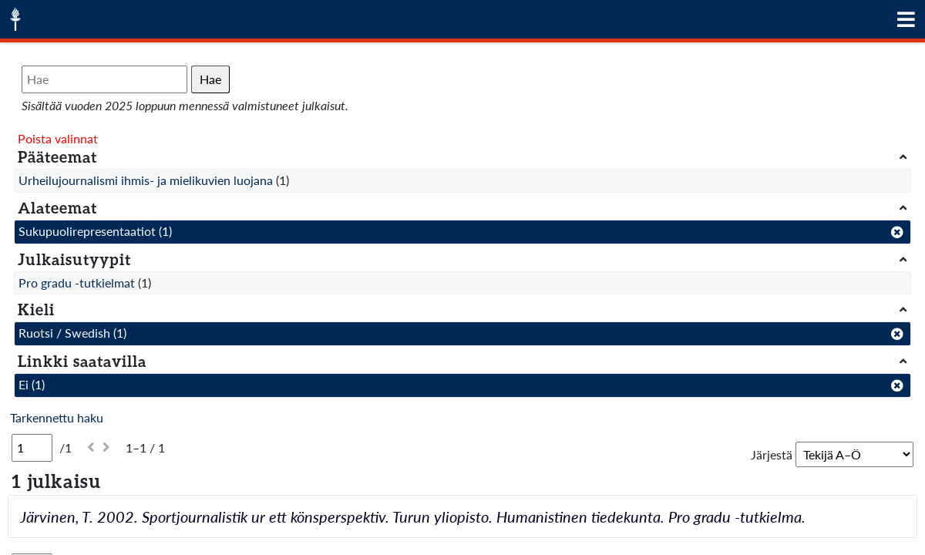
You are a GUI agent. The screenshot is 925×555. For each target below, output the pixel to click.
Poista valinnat (58, 138)
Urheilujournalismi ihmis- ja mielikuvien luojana (145, 180)
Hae (210, 79)
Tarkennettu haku (56, 417)
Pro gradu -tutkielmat (76, 282)
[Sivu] (32, 448)
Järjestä (771, 454)
